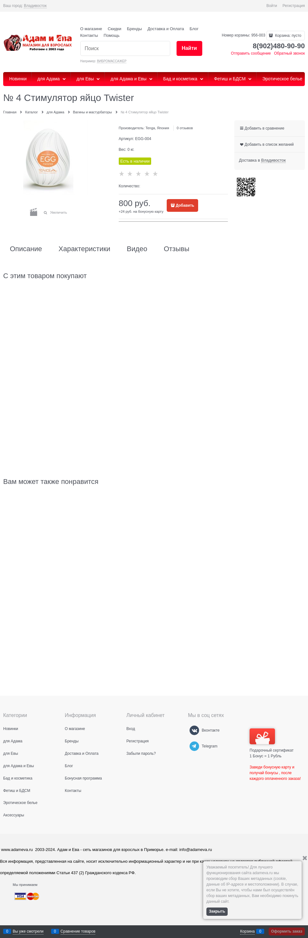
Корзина (247, 931)
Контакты (89, 35)
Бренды (134, 28)
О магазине (91, 28)
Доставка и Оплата (165, 28)
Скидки (114, 28)
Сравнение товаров (78, 931)
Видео (137, 248)
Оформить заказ (286, 931)
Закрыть (217, 911)
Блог (194, 28)
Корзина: (287, 35)
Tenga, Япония (157, 128)
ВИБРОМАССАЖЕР (111, 61)
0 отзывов (185, 128)
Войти (271, 5)
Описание (26, 248)
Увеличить (58, 212)
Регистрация (294, 5)
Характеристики (84, 248)
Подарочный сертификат (272, 740)
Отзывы (177, 248)
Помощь (111, 35)
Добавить (185, 205)
